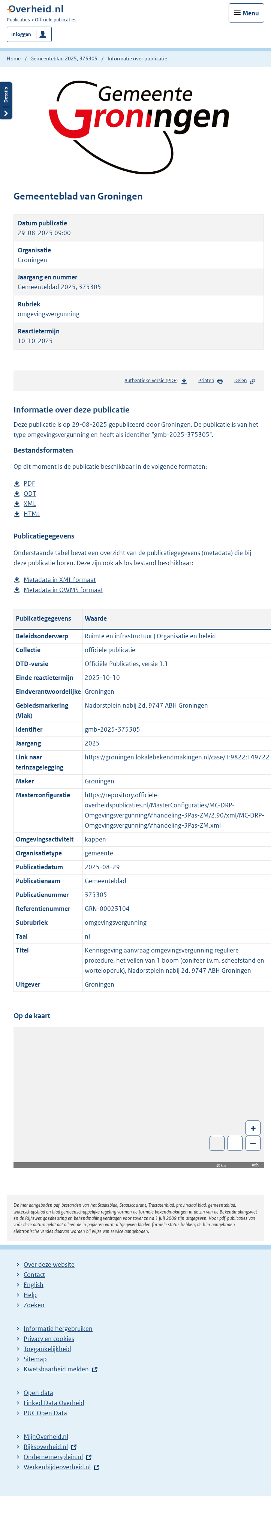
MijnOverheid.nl (46, 1436)
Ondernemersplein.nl (53, 1457)
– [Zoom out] (253, 1143)
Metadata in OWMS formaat (63, 590)
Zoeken (34, 1305)
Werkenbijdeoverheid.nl (57, 1467)
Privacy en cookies (49, 1339)
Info (255, 1165)
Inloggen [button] (21, 34)
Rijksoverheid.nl (46, 1447)
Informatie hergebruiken (58, 1328)
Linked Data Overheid (54, 1403)
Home (14, 58)
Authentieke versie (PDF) (155, 381)
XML (30, 504)
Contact (34, 1274)
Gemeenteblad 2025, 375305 (63, 58)
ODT (30, 494)
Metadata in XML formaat (60, 580)
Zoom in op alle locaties (235, 1143)
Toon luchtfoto (217, 1143)
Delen (245, 381)
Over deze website (49, 1264)
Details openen (6, 109)
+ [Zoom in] (253, 1128)
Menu (251, 13)
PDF (29, 483)
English (33, 1285)
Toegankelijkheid (47, 1349)
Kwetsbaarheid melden (56, 1369)
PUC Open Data (45, 1413)
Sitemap (35, 1359)
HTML (32, 514)
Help (30, 1295)
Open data (38, 1393)
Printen (210, 381)
